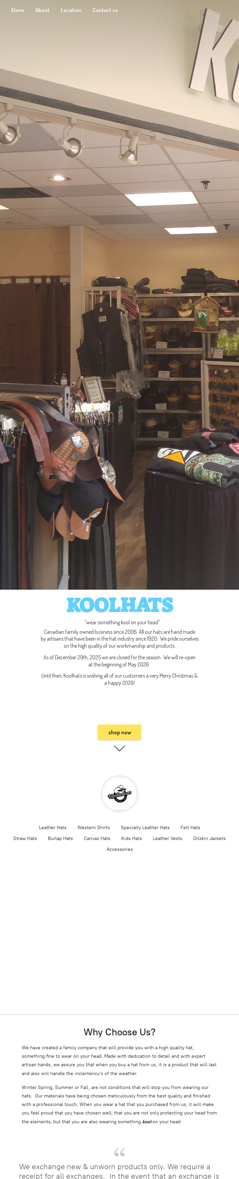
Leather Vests (167, 838)
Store (17, 10)
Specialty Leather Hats (145, 827)
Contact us (105, 10)
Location (71, 10)
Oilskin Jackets (209, 838)
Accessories (120, 849)
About (42, 10)
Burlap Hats (60, 838)
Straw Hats (25, 838)
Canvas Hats (97, 838)
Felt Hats (190, 827)
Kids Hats (131, 838)
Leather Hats (53, 827)
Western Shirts (93, 827)
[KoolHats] (119, 794)
